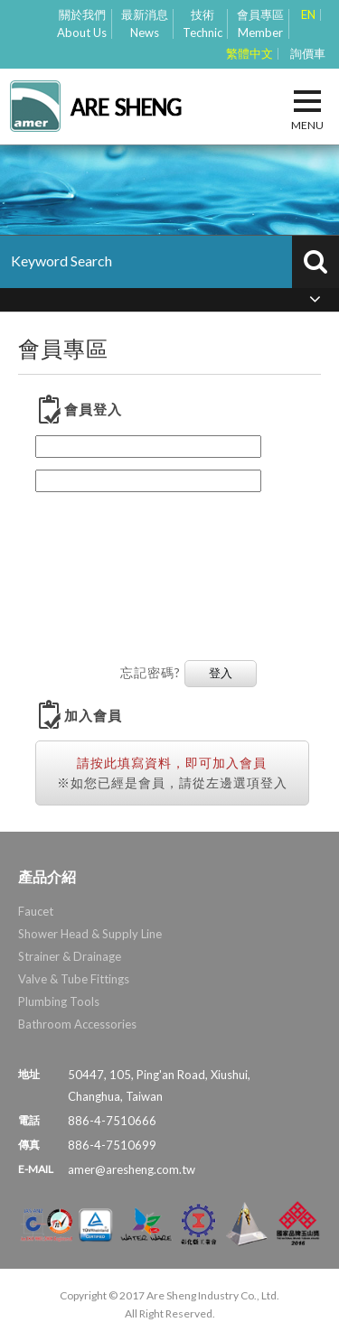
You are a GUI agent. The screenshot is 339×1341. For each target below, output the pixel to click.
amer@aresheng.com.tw (131, 1169)
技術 (202, 24)
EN (308, 15)
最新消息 (144, 24)
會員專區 (260, 24)
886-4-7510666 (112, 1120)
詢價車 (307, 54)
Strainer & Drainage (69, 956)
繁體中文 (249, 54)
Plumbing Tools (58, 1001)
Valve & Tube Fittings (73, 979)
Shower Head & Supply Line (90, 934)
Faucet (35, 911)
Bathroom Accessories (77, 1024)
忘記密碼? (150, 672)
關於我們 (82, 24)
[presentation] (109, 568)
